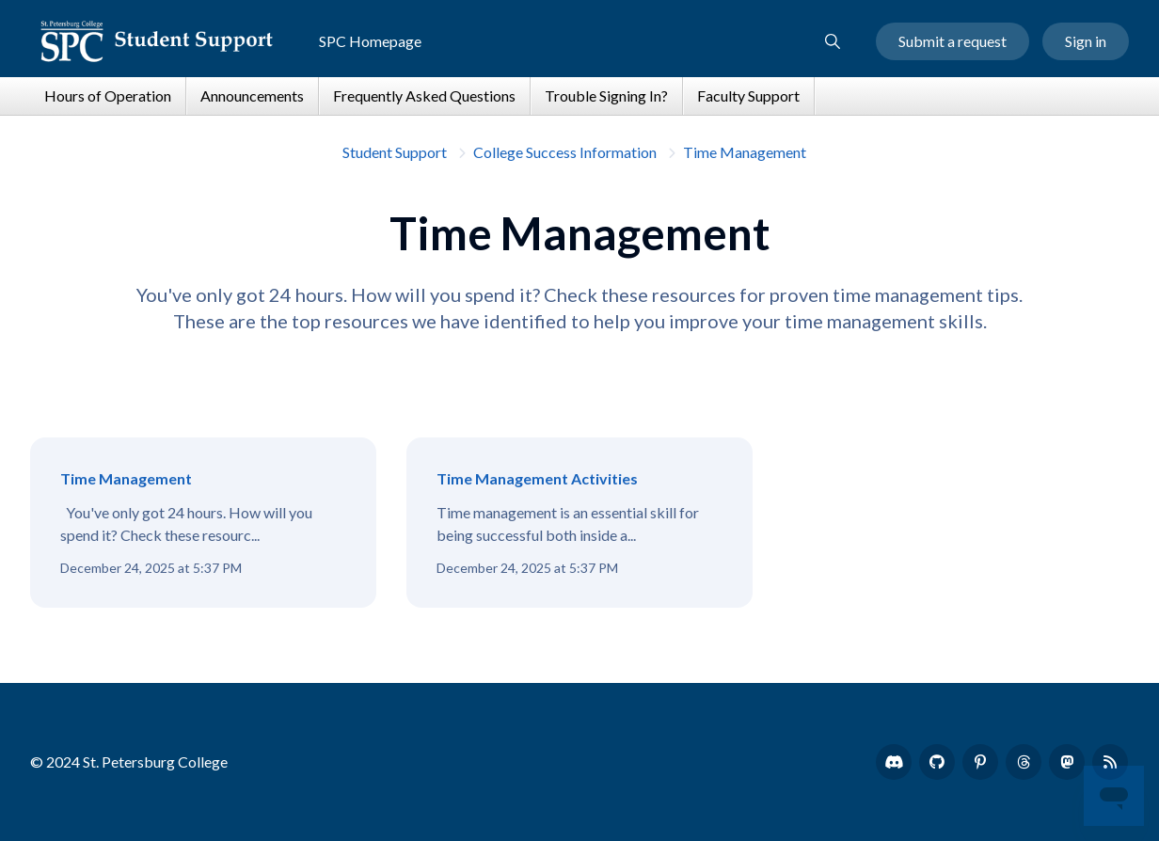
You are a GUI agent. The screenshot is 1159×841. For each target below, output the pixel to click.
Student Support (394, 152)
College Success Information (565, 152)
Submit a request (952, 41)
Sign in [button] (1085, 41)
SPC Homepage (370, 41)
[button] (832, 41)
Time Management (744, 152)
